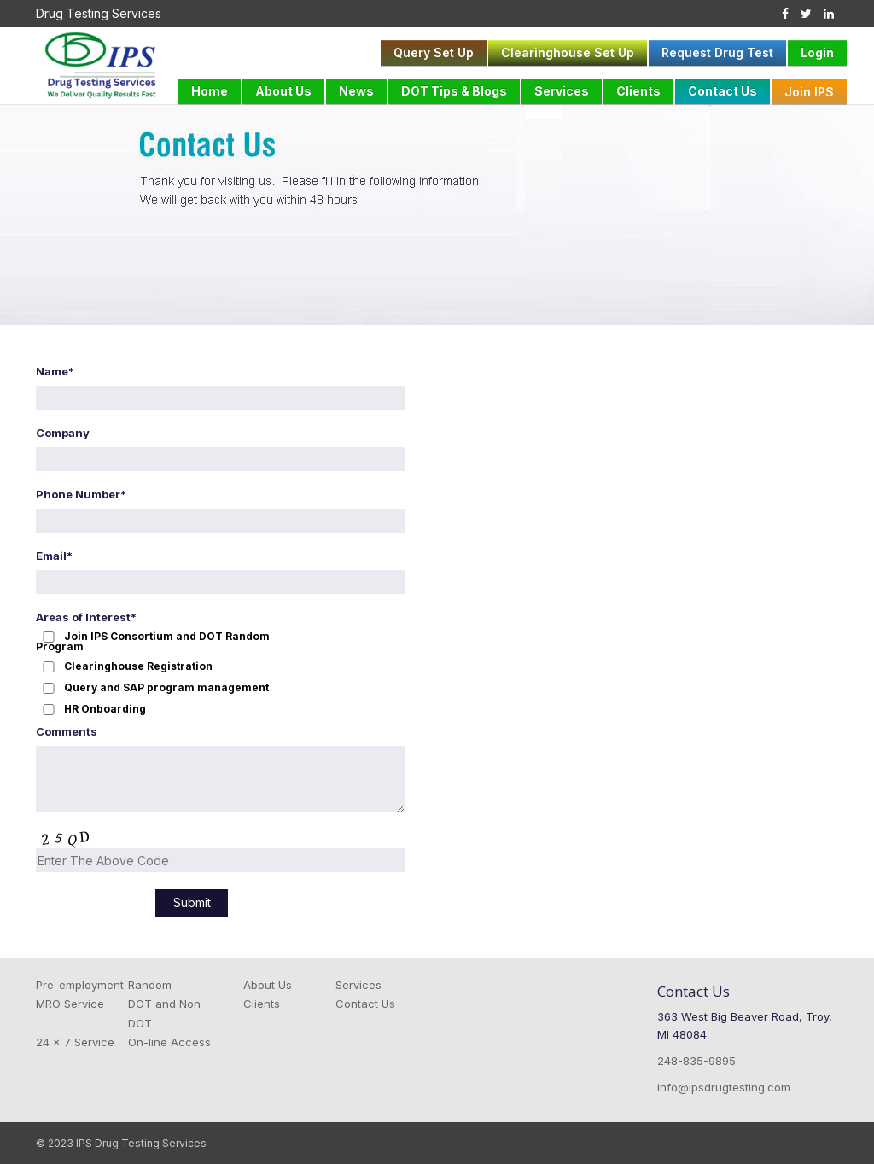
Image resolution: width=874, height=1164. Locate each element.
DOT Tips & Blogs (454, 91)
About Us (283, 91)
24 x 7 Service (75, 1042)
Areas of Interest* (86, 617)
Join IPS (809, 91)
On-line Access (169, 1042)
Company (63, 433)
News (356, 91)
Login (817, 52)
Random (150, 985)
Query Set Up (433, 52)
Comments (66, 731)
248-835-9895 (696, 1061)
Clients (638, 91)
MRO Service (70, 1003)
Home (209, 91)
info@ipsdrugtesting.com (723, 1087)
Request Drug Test (717, 52)
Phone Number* (81, 494)
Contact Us (722, 91)
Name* (55, 371)
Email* (54, 556)
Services (561, 91)
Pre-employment (80, 985)
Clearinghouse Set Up (567, 52)
